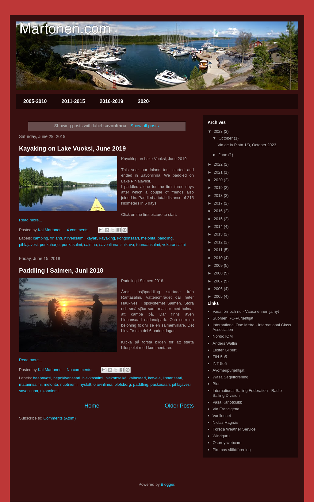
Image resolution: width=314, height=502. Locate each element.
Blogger (167, 484)
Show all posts (144, 125)
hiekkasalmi (92, 378)
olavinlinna (103, 384)
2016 (219, 211)
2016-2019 (111, 101)
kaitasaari (137, 378)
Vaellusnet (222, 415)
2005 (219, 296)
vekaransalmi (174, 244)
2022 (219, 164)
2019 (219, 187)
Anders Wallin (225, 343)
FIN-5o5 (220, 356)
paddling (165, 238)
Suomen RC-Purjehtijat (233, 318)
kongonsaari (128, 238)
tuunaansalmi (148, 244)
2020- (144, 101)
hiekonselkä (116, 378)
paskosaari (160, 384)
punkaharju (49, 244)
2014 (219, 226)
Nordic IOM (223, 336)
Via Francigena (226, 409)
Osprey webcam (227, 442)
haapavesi (42, 378)
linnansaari (172, 378)
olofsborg (123, 384)
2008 (219, 273)
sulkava (127, 244)
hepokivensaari (66, 378)
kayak (91, 238)
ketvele (154, 378)
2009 (219, 265)
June (223, 154)
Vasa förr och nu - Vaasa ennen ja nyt (246, 311)
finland (56, 238)
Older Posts (179, 406)
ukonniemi (49, 391)
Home (91, 406)
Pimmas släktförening (232, 449)
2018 (219, 195)
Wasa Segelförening (230, 377)
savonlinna (108, 244)
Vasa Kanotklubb (227, 402)
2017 (219, 203)
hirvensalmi (74, 238)
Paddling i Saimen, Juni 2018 (61, 270)
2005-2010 (35, 101)
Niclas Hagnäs (225, 422)
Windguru (221, 436)
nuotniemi (68, 384)
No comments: (80, 369)
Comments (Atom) (60, 418)
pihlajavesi (28, 244)
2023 (219, 131)
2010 (219, 257)
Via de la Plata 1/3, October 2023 (246, 145)
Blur (216, 383)
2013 (219, 234)
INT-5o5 (220, 363)
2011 (219, 249)
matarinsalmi (30, 384)
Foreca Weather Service (234, 429)
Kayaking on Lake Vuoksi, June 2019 (72, 148)
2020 (219, 180)
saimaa (90, 244)
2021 (219, 172)
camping (40, 238)
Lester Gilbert (224, 350)
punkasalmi (72, 244)
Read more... (30, 220)
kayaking (107, 238)
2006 (219, 288)
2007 (219, 281)
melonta (148, 238)
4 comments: (78, 230)
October (226, 138)
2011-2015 (73, 101)
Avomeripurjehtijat (228, 370)
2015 (219, 219)
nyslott (85, 384)
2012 (219, 242)
